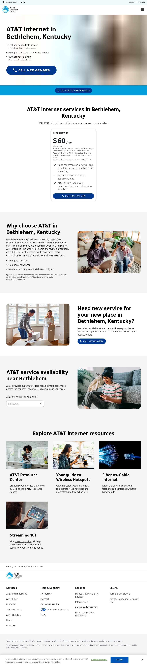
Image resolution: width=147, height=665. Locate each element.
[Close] (142, 660)
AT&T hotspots (76, 488)
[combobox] (22, 404)
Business (10, 625)
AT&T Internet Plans (16, 593)
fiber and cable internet (114, 488)
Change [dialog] (22, 2)
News (43, 614)
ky (29, 567)
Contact (45, 598)
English (132, 2)
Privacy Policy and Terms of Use (124, 600)
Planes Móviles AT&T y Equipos (86, 595)
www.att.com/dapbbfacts (81, 160)
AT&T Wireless (13, 609)
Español (142, 2)
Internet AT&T (82, 601)
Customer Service (50, 604)
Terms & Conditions (120, 593)
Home (8, 567)
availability (19, 567)
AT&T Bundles (13, 614)
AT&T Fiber (12, 598)
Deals (9, 620)
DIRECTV (11, 604)
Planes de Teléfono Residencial (85, 614)
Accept (119, 659)
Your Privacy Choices (54, 609)
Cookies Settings (99, 659)
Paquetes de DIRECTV (86, 607)
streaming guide (23, 541)
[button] (41, 404)
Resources (46, 593)
